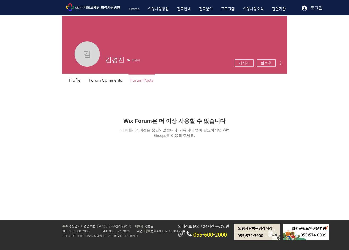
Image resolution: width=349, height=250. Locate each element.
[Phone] (189, 233)
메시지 (244, 63)
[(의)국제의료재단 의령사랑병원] (108, 7)
